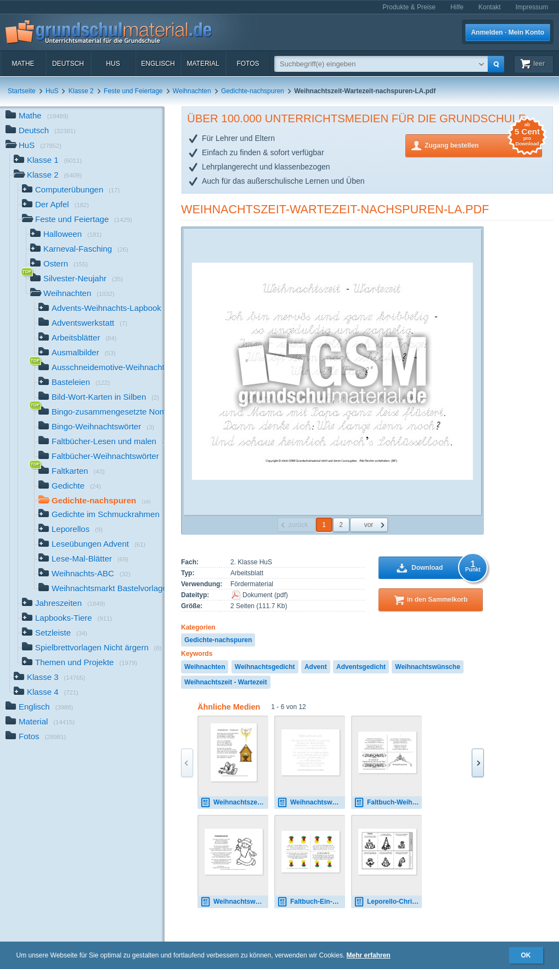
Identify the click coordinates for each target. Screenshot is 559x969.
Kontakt (489, 7)
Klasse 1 (48, 161)
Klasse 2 (81, 91)
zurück (298, 525)
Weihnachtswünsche (427, 667)
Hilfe (457, 7)
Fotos (247, 63)
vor (369, 525)
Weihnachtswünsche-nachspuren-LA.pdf (311, 802)
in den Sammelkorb (437, 599)
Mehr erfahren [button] (369, 955)
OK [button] (526, 955)
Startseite (22, 91)
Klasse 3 (49, 678)
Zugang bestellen (483, 144)
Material (203, 63)
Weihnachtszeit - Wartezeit (225, 682)
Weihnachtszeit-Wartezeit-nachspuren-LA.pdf (335, 209)
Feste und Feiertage (133, 91)
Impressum (532, 7)
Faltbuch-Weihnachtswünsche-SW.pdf (388, 802)
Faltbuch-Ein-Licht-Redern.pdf (311, 902)
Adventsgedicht (361, 667)
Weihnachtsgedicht (265, 667)
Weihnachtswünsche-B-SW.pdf (234, 902)
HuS (113, 63)
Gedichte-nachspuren (252, 91)
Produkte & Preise (409, 7)
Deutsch (68, 63)
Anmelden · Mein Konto (507, 32)
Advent (315, 667)
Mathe (23, 63)
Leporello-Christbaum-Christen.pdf (388, 902)
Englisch (157, 63)
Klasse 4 (46, 693)
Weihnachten (192, 91)
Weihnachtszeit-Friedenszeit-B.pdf (234, 802)
